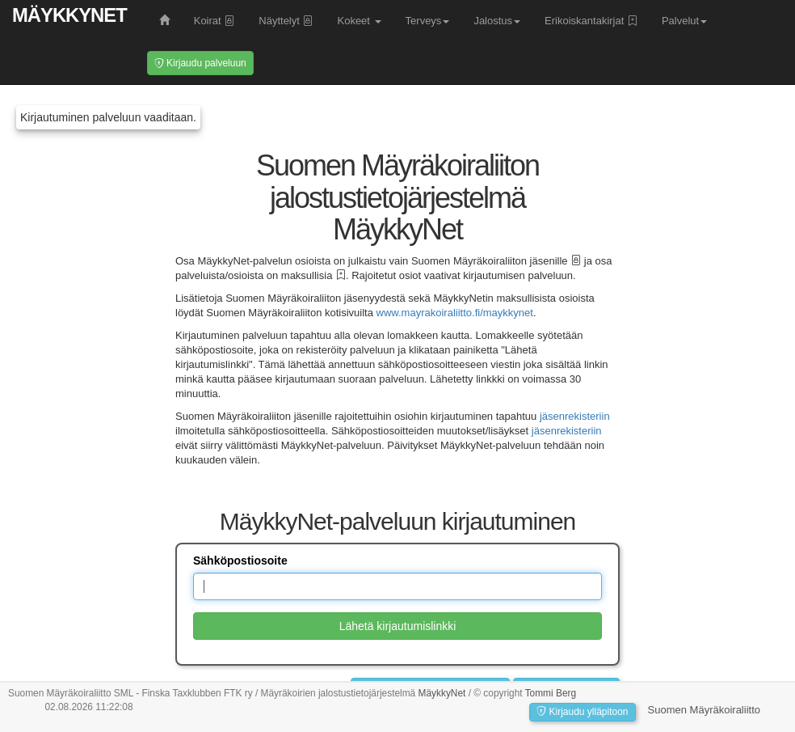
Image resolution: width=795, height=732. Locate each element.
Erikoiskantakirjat (591, 21)
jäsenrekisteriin (575, 416)
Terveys (428, 21)
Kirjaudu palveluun (200, 63)
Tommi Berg (550, 693)
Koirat (214, 21)
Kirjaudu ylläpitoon (582, 711)
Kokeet (359, 21)
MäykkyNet (69, 15)
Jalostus (496, 21)
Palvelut (684, 21)
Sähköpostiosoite (240, 560)
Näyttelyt (286, 21)
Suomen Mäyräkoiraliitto (704, 710)
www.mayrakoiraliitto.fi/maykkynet (454, 313)
